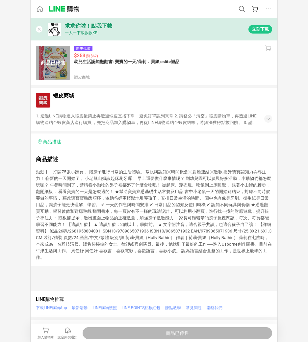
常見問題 (194, 307)
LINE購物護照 (104, 307)
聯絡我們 (214, 307)
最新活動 (80, 307)
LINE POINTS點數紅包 (141, 307)
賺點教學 (173, 307)
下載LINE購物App (51, 307)
